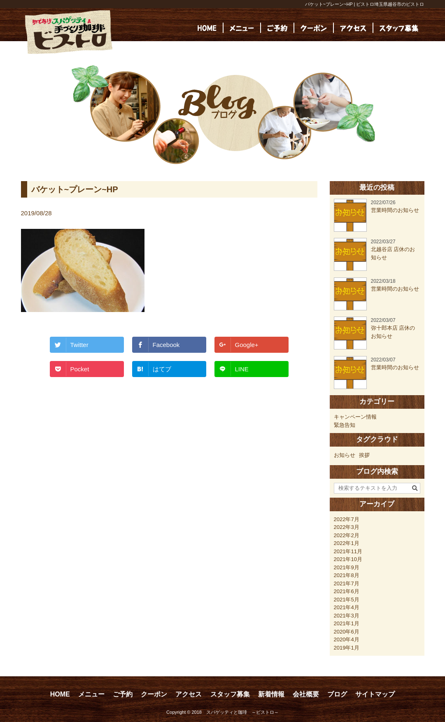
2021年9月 (346, 567)
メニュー (91, 694)
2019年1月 (346, 648)
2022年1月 (346, 543)
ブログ (337, 694)
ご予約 (123, 694)
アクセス (188, 694)
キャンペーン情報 (355, 417)
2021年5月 (346, 599)
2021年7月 (346, 583)
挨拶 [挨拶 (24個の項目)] (364, 455)
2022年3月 (346, 527)
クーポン (154, 694)
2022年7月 (346, 519)
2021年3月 (346, 616)
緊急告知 (344, 425)
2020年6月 (346, 632)
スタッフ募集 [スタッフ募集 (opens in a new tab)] (230, 694)
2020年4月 (346, 639)
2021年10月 (348, 559)
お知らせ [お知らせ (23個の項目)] (344, 455)
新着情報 (271, 694)
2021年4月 (346, 607)
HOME (60, 694)
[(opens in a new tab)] (399, 27)
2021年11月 (348, 551)
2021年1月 (346, 623)
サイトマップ (375, 694)
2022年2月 (346, 535)
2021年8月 (346, 575)
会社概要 (306, 694)
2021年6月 (346, 591)
